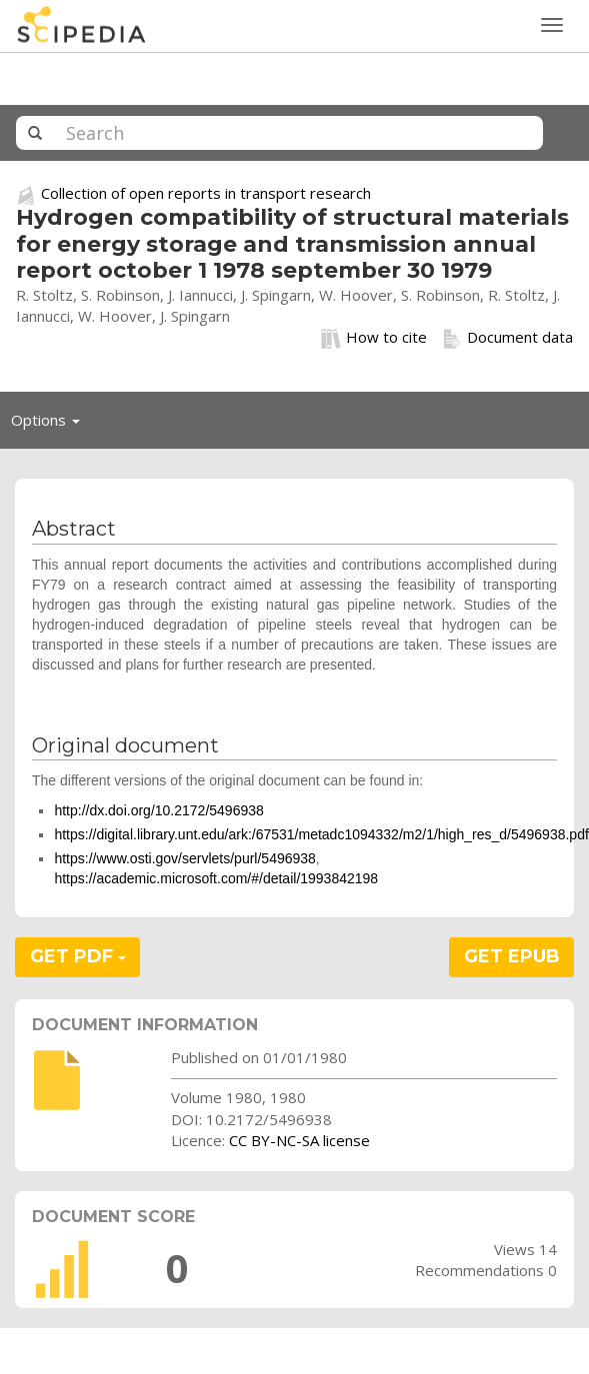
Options (51, 425)
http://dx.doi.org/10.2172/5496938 (158, 810)
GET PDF (78, 956)
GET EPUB (512, 956)
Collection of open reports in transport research (206, 193)
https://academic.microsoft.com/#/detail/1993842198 (216, 878)
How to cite (374, 338)
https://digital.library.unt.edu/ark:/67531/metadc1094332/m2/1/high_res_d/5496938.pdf (321, 834)
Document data (507, 338)
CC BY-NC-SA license (299, 1140)
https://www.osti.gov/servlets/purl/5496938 (184, 858)
